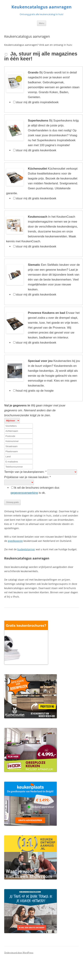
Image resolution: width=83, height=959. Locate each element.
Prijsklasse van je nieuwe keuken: (27, 477)
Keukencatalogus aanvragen (41, 7)
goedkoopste (15, 541)
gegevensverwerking (24, 492)
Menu (41, 23)
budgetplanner (26, 549)
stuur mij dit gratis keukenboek (36, 150)
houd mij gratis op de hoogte (35, 390)
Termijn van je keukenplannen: (25, 472)
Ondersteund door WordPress (18, 952)
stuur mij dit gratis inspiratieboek (37, 102)
